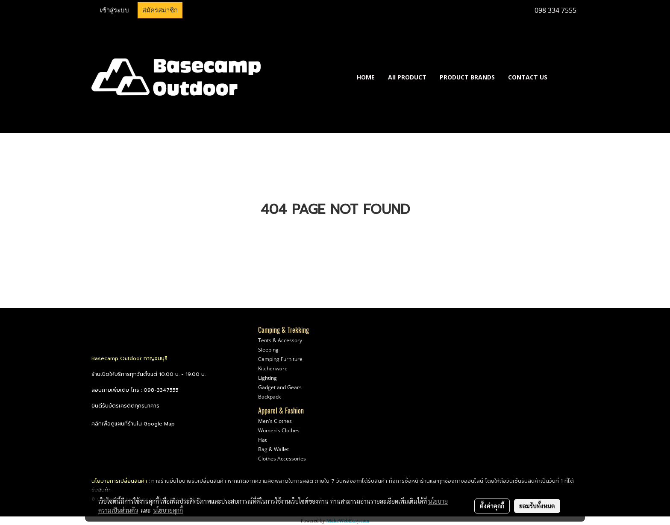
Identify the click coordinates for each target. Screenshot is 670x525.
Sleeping (268, 349)
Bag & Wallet (273, 449)
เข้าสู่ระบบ (114, 10)
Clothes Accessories (282, 458)
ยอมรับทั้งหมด (537, 506)
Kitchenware (273, 368)
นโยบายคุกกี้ (168, 510)
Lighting (267, 377)
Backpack (269, 396)
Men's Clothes (275, 421)
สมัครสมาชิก (160, 10)
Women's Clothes (279, 430)
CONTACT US (527, 77)
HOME (366, 77)
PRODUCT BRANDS (467, 77)
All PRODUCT (407, 77)
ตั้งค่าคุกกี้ (492, 506)
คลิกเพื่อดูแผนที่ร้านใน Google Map (133, 424)
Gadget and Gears (280, 387)
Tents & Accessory (280, 340)
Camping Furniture (280, 359)
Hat (262, 439)
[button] (566, 76)
